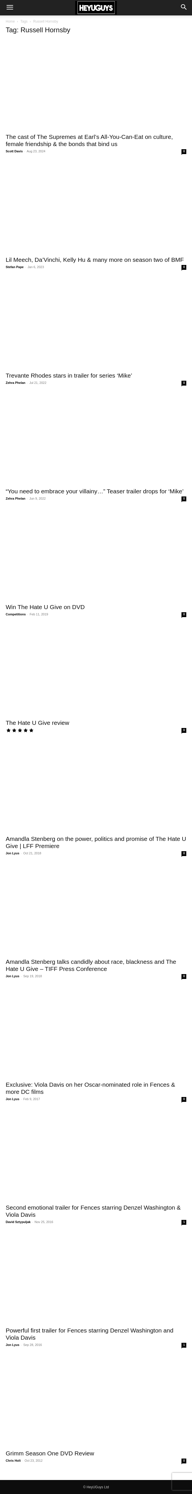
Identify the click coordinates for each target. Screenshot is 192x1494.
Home (10, 21)
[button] (10, 7)
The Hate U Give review (37, 722)
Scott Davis (14, 151)
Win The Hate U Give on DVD (45, 607)
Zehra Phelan (15, 382)
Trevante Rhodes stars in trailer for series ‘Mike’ (69, 375)
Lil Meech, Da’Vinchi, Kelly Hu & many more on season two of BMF (95, 259)
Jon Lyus (12, 853)
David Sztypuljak (18, 1222)
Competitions (16, 614)
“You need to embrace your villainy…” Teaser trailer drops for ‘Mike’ (94, 491)
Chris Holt (13, 1460)
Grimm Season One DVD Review (50, 1453)
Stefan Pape (15, 267)
